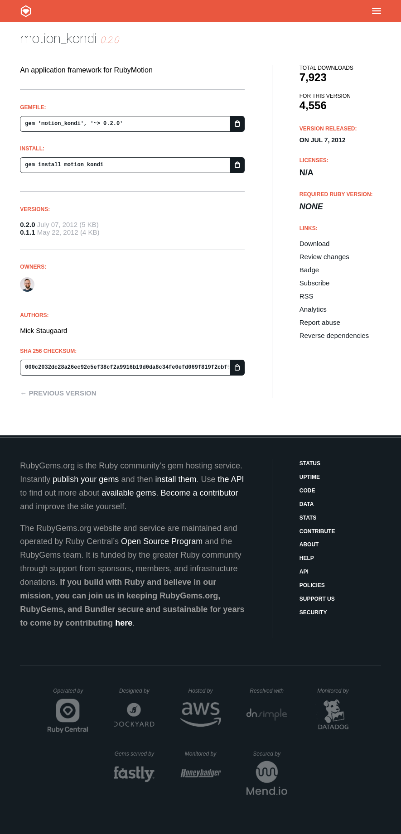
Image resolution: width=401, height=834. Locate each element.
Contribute (317, 531)
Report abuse (320, 322)
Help (307, 558)
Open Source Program (162, 541)
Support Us (317, 599)
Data (307, 504)
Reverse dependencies (334, 335)
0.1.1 (27, 232)
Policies (312, 585)
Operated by (70, 694)
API (304, 572)
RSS (307, 296)
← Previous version (58, 393)
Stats (308, 518)
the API (231, 479)
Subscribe (315, 283)
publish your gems (86, 479)
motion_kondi (58, 38)
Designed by (137, 691)
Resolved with (268, 691)
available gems (128, 492)
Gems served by (135, 754)
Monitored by (335, 691)
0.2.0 (27, 224)
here (123, 622)
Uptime (310, 477)
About (309, 544)
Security (313, 612)
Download (315, 243)
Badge (309, 270)
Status (310, 463)
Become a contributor (199, 492)
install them (175, 479)
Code (307, 490)
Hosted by (204, 691)
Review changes (324, 256)
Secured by (270, 754)
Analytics (313, 309)
